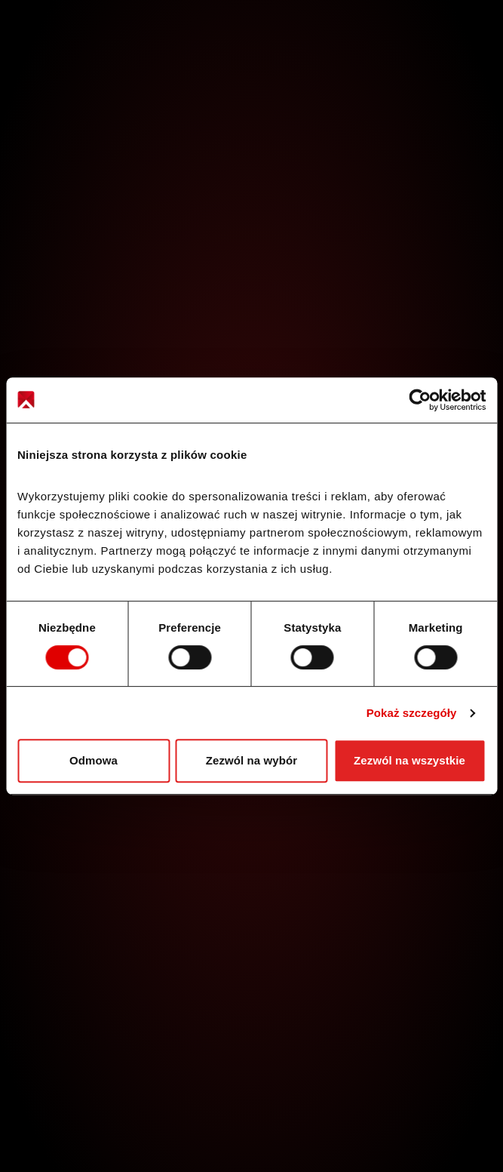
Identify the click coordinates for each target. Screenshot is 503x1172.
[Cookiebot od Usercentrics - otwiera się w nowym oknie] (420, 400)
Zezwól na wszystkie (409, 760)
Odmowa (93, 760)
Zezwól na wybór (252, 760)
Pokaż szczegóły (412, 712)
